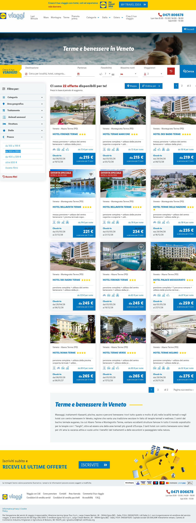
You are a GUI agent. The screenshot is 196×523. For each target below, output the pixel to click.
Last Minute (34, 17)
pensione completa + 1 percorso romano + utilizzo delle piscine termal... (172, 288)
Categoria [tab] (10, 97)
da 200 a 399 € (13, 151)
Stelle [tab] (8, 130)
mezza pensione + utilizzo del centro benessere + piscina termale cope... (69, 215)
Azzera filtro (11, 167)
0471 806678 (173, 15)
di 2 (189, 85)
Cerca (188, 71)
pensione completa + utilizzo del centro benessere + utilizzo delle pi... (171, 215)
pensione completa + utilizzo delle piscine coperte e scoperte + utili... (122, 142)
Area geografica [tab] (13, 103)
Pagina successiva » (183, 390)
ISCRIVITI (94, 465)
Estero (117, 17)
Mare (46, 17)
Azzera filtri (10, 176)
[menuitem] (36, 17)
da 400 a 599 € (13, 156)
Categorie (91, 17)
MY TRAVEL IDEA (133, 4)
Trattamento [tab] (11, 110)
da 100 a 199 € (12, 145)
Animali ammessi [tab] (14, 117)
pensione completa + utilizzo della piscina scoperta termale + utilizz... (72, 361)
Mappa (132, 85)
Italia (104, 17)
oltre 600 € (11, 162)
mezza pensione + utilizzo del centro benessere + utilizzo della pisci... (69, 142)
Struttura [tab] (10, 123)
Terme (66, 17)
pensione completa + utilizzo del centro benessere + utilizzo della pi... (70, 288)
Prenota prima (75, 17)
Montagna (56, 17)
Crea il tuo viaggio (131, 17)
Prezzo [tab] (8, 136)
